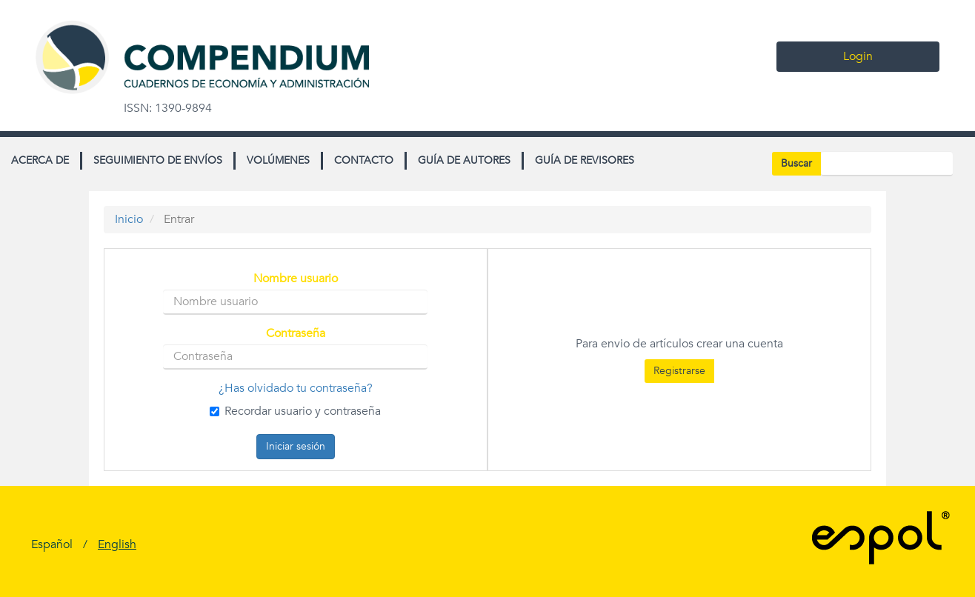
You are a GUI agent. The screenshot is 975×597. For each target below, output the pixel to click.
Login (858, 56)
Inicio (129, 219)
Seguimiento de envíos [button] (157, 160)
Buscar (796, 163)
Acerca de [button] (40, 160)
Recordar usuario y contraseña (295, 411)
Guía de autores (464, 160)
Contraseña (295, 333)
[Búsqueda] (887, 163)
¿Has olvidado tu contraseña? (296, 388)
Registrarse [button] (679, 371)
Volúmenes (278, 160)
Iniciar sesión (295, 446)
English (117, 544)
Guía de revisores (584, 160)
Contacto (363, 160)
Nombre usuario (295, 279)
